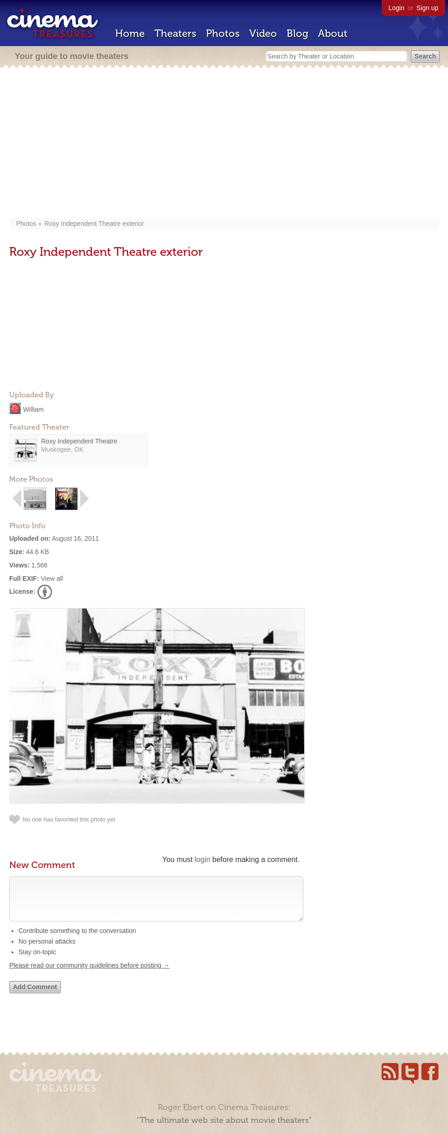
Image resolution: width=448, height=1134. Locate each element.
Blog (297, 33)
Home (130, 33)
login (202, 859)
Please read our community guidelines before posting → (89, 974)
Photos (223, 33)
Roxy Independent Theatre (79, 441)
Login (396, 8)
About (333, 33)
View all (52, 578)
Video (263, 33)
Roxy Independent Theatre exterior (94, 223)
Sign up (427, 8)
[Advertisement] (224, 143)
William (33, 409)
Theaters (175, 33)
